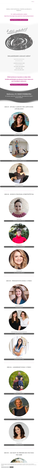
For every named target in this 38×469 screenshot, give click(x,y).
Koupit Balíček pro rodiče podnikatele (19, 19)
